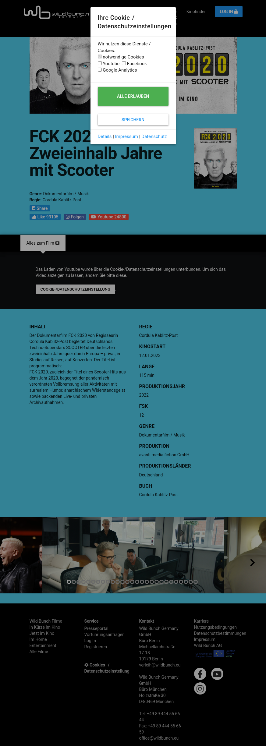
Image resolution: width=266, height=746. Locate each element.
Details (105, 136)
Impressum (126, 136)
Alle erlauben (133, 96)
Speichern (133, 119)
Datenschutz (154, 136)
